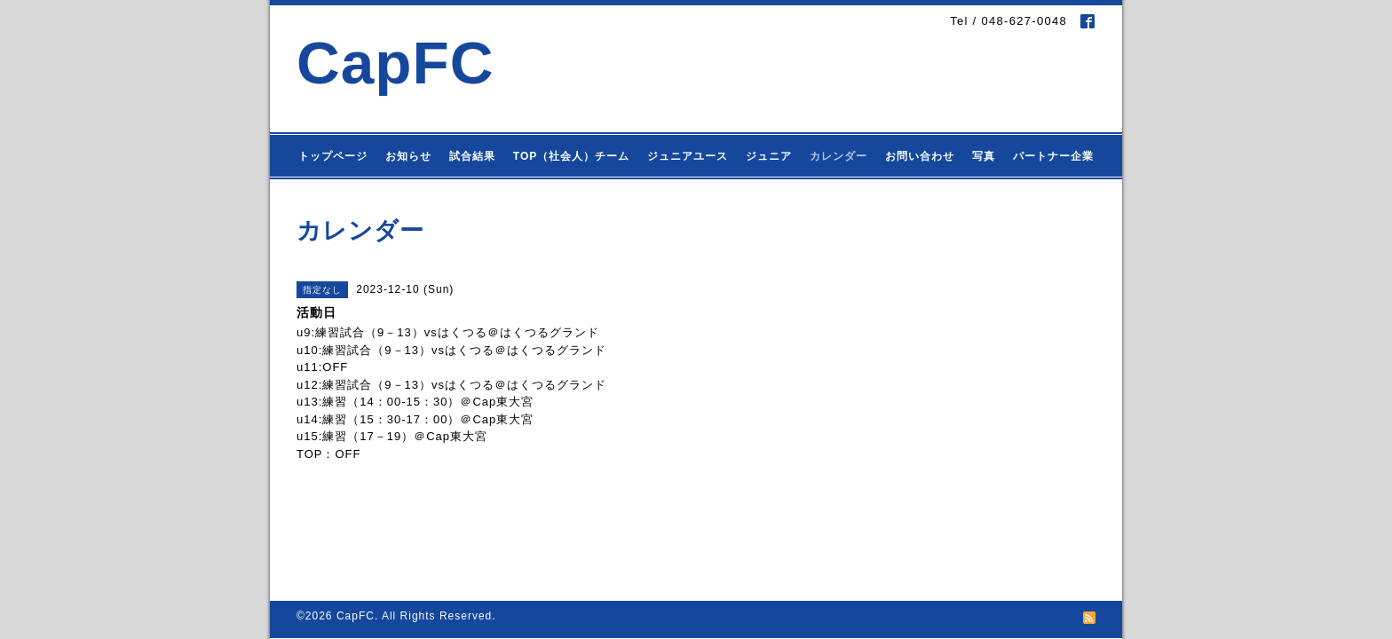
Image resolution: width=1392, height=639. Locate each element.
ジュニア (769, 156)
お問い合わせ (919, 156)
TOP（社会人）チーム (571, 156)
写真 (983, 156)
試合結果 (472, 156)
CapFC (395, 62)
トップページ (333, 156)
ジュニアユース (687, 156)
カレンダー (838, 156)
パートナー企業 (1053, 156)
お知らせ (408, 156)
